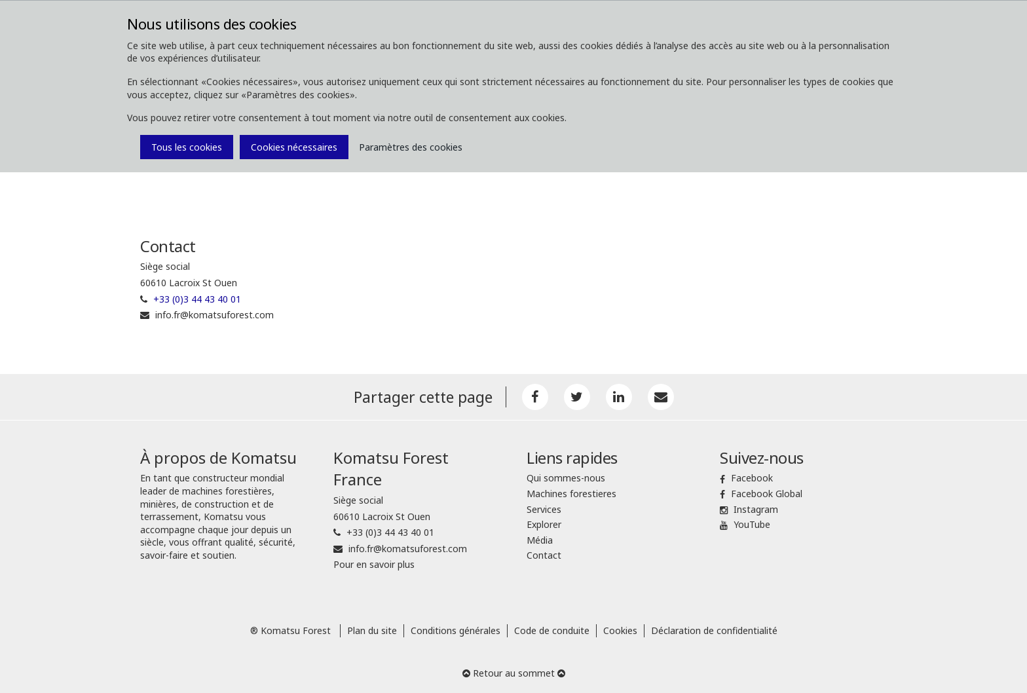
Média (540, 540)
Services (544, 509)
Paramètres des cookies (410, 147)
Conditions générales (455, 630)
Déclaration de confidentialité (714, 630)
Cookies (620, 630)
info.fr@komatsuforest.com (214, 315)
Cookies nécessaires (294, 147)
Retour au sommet (514, 673)
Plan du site (372, 630)
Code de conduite (551, 630)
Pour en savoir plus (374, 564)
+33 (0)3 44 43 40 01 (197, 299)
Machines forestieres (571, 493)
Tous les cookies (186, 147)
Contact (544, 555)
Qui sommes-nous (566, 478)
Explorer (544, 524)
